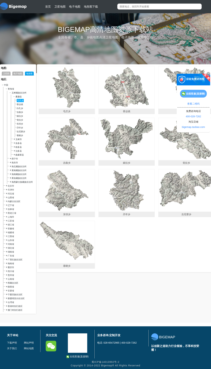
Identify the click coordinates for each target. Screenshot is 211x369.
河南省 (11, 244)
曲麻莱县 (19, 155)
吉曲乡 (20, 112)
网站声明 (29, 342)
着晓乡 (20, 135)
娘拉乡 (20, 116)
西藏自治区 (13, 283)
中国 (6, 85)
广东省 (11, 256)
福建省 (11, 232)
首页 (48, 6)
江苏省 (11, 221)
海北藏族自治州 (19, 166)
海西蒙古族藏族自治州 (22, 182)
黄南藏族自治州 (19, 170)
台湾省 (11, 302)
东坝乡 (20, 124)
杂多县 (18, 143)
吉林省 (11, 209)
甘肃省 (11, 290)
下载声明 (12, 342)
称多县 (18, 147)
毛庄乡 (20, 100)
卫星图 (6, 73)
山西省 (11, 197)
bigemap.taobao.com (193, 127)
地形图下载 (91, 6)
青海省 (11, 89)
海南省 (11, 263)
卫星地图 (60, 6)
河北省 (11, 193)
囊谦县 (18, 96)
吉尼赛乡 (21, 131)
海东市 (15, 162)
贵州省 (11, 275)
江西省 (11, 236)
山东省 (11, 240)
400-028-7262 (193, 116)
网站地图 (29, 348)
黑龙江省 (12, 213)
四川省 (11, 271)
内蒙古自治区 (14, 201)
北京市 (11, 186)
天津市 (11, 190)
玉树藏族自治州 (19, 93)
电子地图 (74, 6)
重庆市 (11, 267)
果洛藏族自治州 (19, 178)
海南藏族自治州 (19, 174)
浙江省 (11, 224)
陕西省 (11, 287)
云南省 (11, 279)
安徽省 (11, 228)
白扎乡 (20, 108)
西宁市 (15, 159)
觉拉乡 (20, 120)
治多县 (18, 151)
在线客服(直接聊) (77, 356)
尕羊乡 (20, 127)
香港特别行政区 (15, 306)
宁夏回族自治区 (15, 294)
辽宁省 (11, 205)
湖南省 (11, 252)
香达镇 (20, 104)
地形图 (29, 73)
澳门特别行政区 (15, 310)
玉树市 (18, 139)
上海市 (11, 217)
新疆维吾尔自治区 (16, 298)
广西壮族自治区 (15, 259)
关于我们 (12, 348)
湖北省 (11, 248)
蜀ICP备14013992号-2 (105, 362)
